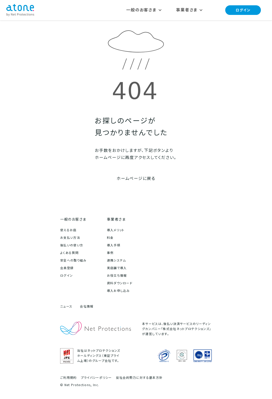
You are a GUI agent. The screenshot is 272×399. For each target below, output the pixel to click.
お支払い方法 (70, 238)
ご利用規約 (68, 377)
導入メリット (116, 230)
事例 (110, 253)
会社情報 (86, 306)
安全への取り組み (73, 260)
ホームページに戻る (136, 178)
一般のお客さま (73, 219)
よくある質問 (69, 253)
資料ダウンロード (120, 283)
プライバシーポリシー (96, 377)
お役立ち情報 (117, 275)
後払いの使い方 (71, 245)
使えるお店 (68, 230)
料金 (110, 238)
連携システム (116, 260)
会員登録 (67, 268)
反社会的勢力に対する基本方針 (139, 377)
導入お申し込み (118, 291)
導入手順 (113, 245)
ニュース (66, 306)
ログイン (242, 10)
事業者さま (116, 219)
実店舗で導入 (117, 268)
